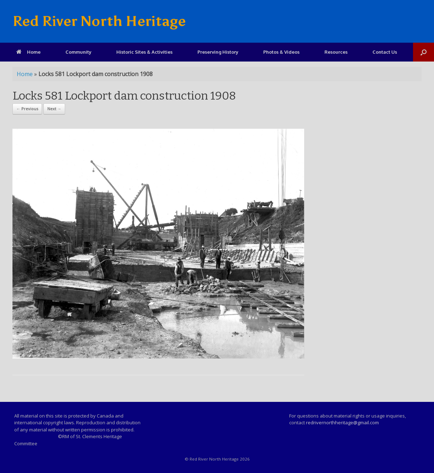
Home (28, 52)
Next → (54, 108)
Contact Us (384, 52)
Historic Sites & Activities (144, 52)
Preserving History (217, 52)
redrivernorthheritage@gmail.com (342, 422)
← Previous (27, 108)
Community (78, 52)
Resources (336, 52)
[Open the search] (423, 52)
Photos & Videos (281, 52)
